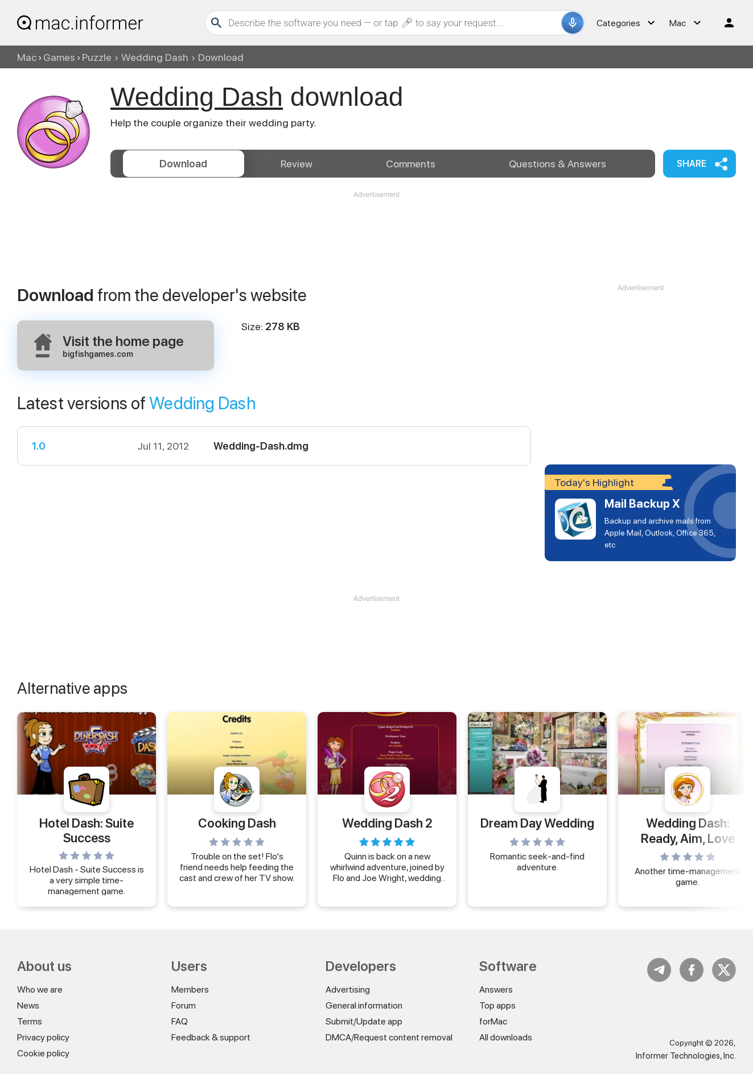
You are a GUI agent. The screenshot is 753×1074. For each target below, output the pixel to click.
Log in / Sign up (724, 23)
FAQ (179, 1021)
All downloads (505, 1037)
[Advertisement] (376, 234)
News (28, 1005)
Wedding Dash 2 (387, 823)
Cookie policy (43, 1053)
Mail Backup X (642, 504)
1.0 (39, 446)
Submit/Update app (364, 1021)
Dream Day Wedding (537, 823)
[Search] (393, 22)
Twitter (724, 970)
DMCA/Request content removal (389, 1037)
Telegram (659, 970)
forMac (493, 1021)
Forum (183, 1005)
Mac (26, 57)
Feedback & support (210, 1037)
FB (691, 970)
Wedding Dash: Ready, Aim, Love (688, 830)
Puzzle (97, 57)
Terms (29, 1021)
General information (364, 1005)
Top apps (497, 1005)
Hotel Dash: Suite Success (86, 830)
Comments (410, 164)
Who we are (40, 989)
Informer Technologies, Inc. (686, 1056)
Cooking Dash (237, 823)
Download (183, 164)
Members (190, 989)
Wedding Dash (154, 57)
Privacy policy (43, 1037)
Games (59, 57)
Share (691, 163)
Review (296, 164)
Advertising (348, 989)
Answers (557, 164)
